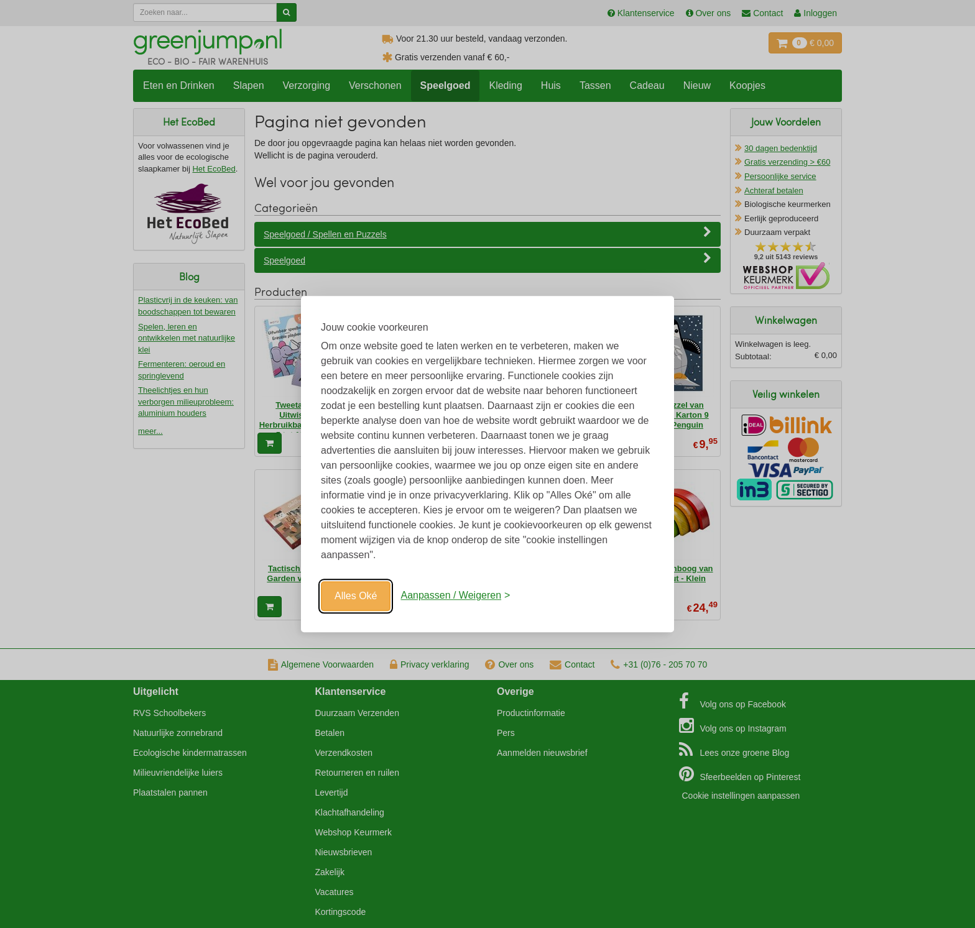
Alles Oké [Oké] (356, 595)
